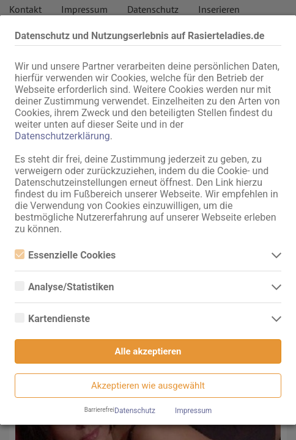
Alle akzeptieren (148, 351)
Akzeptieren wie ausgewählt (148, 385)
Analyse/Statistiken (64, 287)
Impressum (193, 410)
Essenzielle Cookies (65, 255)
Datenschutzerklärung (62, 136)
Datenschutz (134, 410)
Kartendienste (52, 318)
